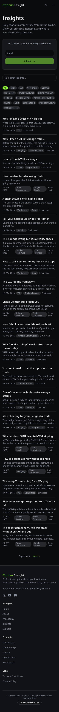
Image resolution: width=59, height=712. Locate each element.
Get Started (8, 662)
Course (6, 652)
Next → (36, 556)
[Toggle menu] (53, 5)
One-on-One (9, 657)
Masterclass (9, 642)
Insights (7, 623)
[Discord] (15, 595)
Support (7, 628)
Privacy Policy (9, 681)
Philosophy (8, 618)
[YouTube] (9, 595)
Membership (9, 647)
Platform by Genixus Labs (29, 702)
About (6, 613)
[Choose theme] (46, 5)
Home (6, 608)
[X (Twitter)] (4, 595)
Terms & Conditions (13, 676)
